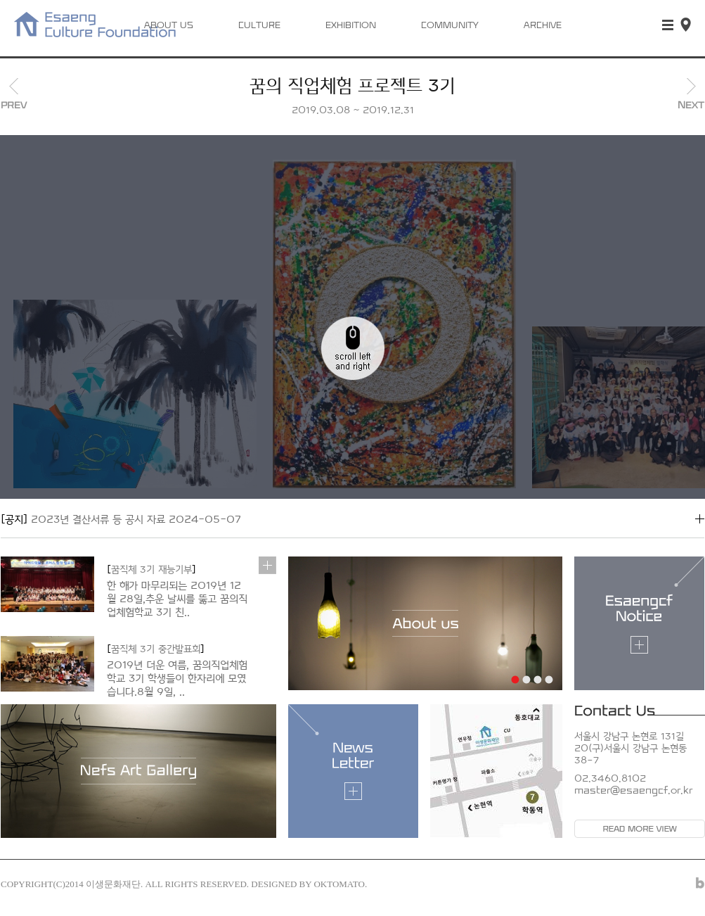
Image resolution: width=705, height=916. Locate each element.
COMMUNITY (450, 25)
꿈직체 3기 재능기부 (151, 569)
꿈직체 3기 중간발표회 (155, 649)
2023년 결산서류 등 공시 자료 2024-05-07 (121, 520)
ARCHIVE (543, 25)
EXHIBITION (350, 25)
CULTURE (259, 25)
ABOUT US (168, 25)
